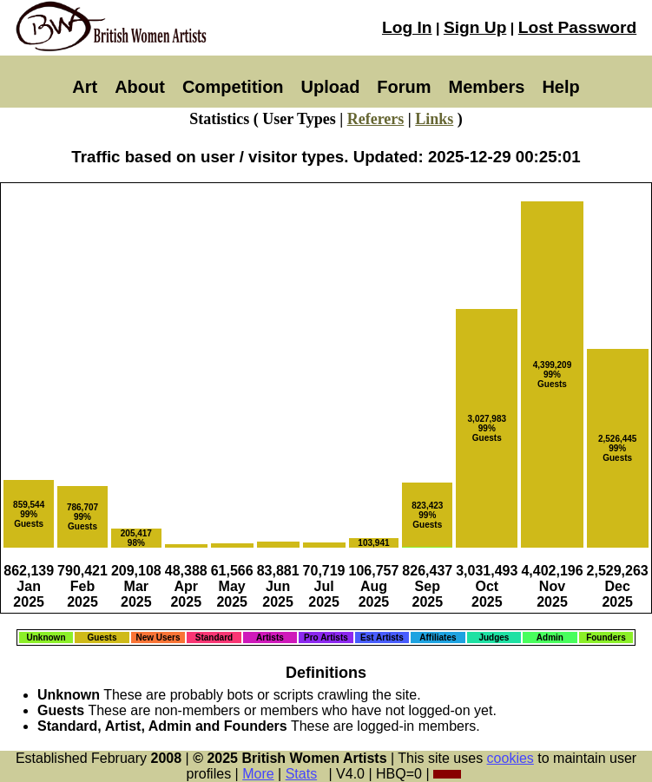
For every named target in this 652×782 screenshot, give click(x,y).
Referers (376, 119)
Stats (301, 773)
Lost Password (577, 27)
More (257, 773)
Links (434, 119)
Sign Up (475, 27)
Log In (407, 27)
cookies (510, 758)
